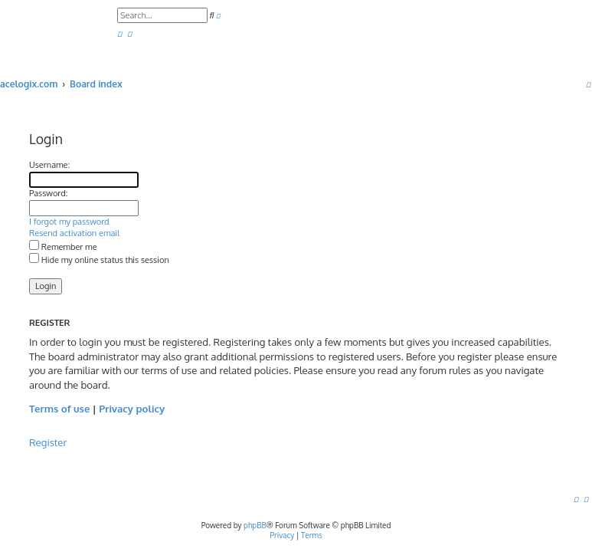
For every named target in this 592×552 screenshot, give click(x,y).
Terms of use (59, 408)
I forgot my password (69, 221)
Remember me (63, 247)
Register (48, 442)
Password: (48, 193)
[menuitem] (119, 34)
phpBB (255, 525)
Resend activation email (74, 233)
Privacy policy (132, 408)
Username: (49, 164)
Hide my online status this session (99, 260)
